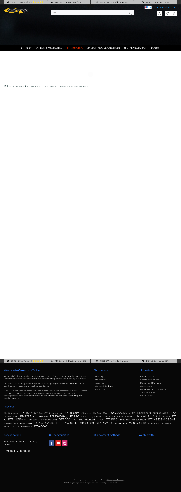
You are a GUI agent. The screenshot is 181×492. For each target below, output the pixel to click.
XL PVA (166, 416)
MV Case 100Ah (100, 413)
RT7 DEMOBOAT (49, 420)
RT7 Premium (72, 413)
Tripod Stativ (43, 416)
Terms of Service (148, 392)
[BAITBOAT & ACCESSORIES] (49, 48)
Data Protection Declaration (153, 389)
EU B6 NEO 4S (25, 426)
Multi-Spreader (11, 413)
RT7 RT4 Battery (59, 416)
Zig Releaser (96, 416)
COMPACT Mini (11, 416)
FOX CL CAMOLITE (120, 413)
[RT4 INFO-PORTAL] (74, 48)
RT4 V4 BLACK (11, 423)
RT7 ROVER (104, 422)
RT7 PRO (25, 413)
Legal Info (100, 389)
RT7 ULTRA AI (17, 419)
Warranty (99, 376)
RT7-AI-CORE (69, 423)
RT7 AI (173, 413)
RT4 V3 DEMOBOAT (142, 413)
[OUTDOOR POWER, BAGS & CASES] (103, 48)
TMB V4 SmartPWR (40, 413)
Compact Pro (109, 416)
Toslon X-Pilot (87, 423)
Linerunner (57, 413)
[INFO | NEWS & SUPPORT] (135, 48)
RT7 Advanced (87, 419)
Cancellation (146, 386)
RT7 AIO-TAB (40, 426)
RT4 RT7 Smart (28, 416)
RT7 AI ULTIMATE (149, 416)
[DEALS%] (155, 48)
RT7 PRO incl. (68, 419)
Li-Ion (14, 426)
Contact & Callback (104, 386)
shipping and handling (115, 480)
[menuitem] (165, 7)
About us (99, 383)
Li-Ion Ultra (86, 413)
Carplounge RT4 (156, 423)
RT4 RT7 (85, 416)
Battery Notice (147, 376)
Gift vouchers (146, 396)
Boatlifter (125, 419)
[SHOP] (29, 48)
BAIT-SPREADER (121, 423)
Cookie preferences (149, 379)
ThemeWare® (112, 483)
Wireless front (34, 420)
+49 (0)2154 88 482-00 (17, 451)
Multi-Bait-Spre (138, 423)
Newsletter (100, 379)
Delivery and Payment (150, 383)
